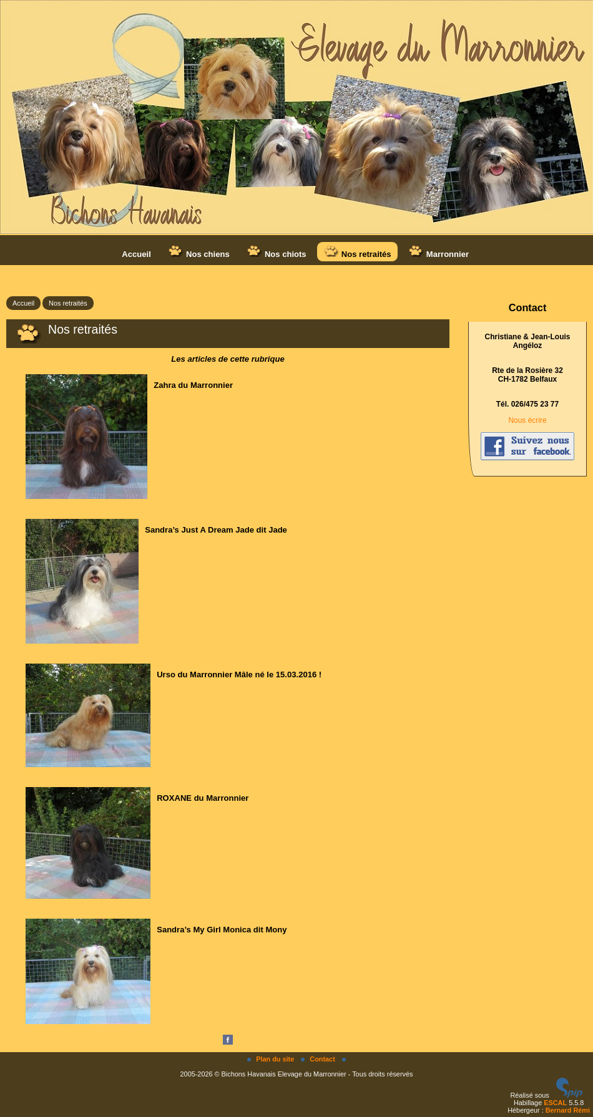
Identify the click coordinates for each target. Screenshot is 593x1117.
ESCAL (555, 1102)
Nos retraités (357, 251)
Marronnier (438, 251)
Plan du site (271, 1059)
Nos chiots (276, 251)
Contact (319, 1059)
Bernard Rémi (568, 1110)
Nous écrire (527, 420)
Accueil (136, 254)
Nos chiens (198, 251)
